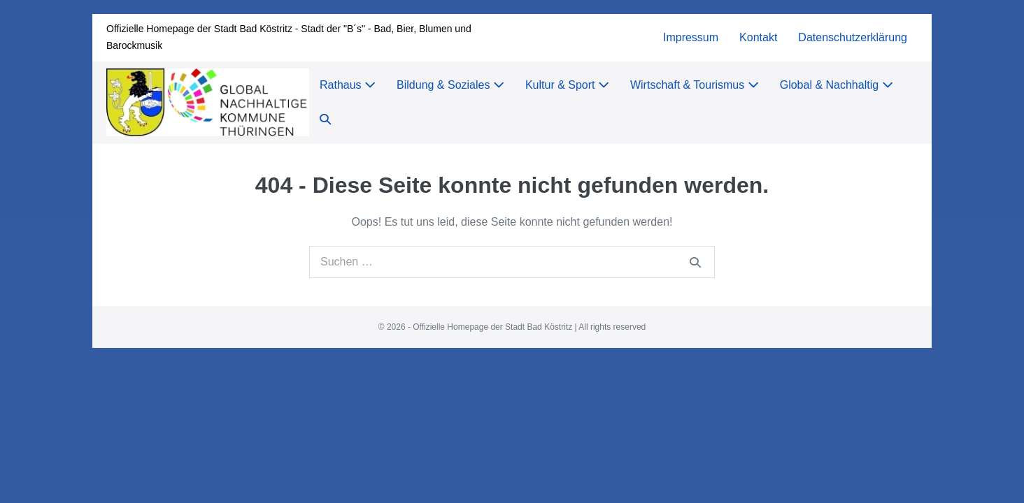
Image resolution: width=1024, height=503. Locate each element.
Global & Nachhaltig (836, 85)
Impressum (690, 37)
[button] (325, 120)
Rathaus (348, 85)
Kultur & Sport (567, 85)
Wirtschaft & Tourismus (694, 85)
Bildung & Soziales (450, 85)
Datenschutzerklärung (852, 37)
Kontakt (758, 37)
